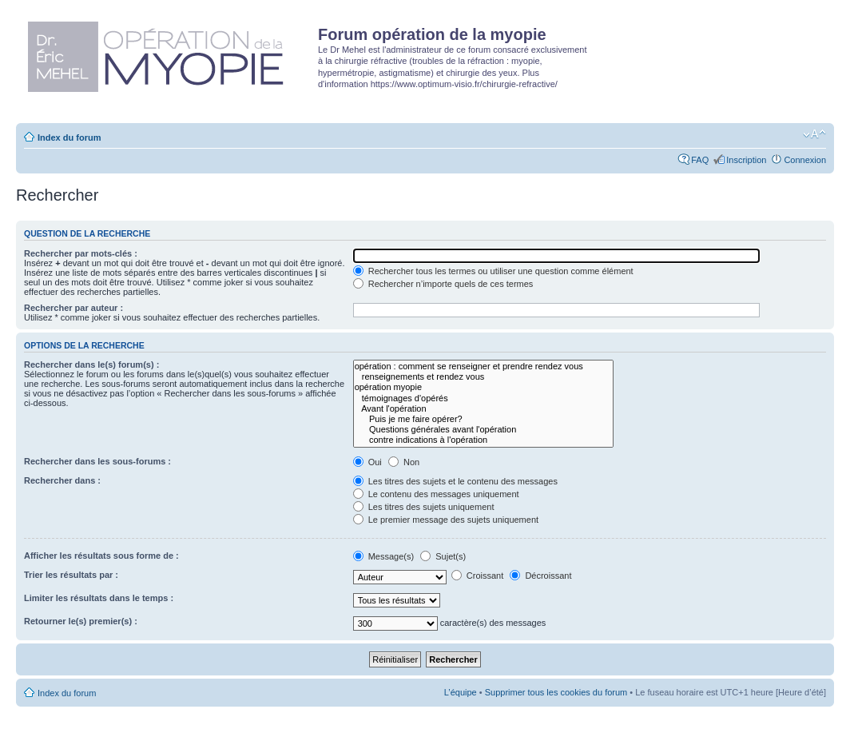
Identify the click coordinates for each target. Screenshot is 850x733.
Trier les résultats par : (71, 575)
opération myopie (483, 387)
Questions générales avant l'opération (483, 429)
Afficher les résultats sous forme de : (101, 555)
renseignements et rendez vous (483, 377)
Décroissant (540, 575)
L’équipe (460, 692)
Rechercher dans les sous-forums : (97, 461)
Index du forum (69, 137)
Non (403, 462)
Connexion (805, 160)
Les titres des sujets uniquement (424, 507)
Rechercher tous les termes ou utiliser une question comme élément (493, 271)
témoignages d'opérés (483, 398)
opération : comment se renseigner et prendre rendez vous (483, 366)
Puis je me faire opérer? (483, 419)
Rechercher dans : (62, 480)
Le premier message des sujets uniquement (445, 519)
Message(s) (385, 556)
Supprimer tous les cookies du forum (556, 692)
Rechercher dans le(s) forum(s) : (91, 364)
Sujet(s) (443, 556)
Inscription (746, 160)
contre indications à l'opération (483, 440)
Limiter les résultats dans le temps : (98, 598)
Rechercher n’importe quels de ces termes (443, 284)
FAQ (700, 160)
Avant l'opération (483, 409)
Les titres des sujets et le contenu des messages (455, 481)
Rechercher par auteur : (73, 308)
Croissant (477, 575)
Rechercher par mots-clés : (80, 253)
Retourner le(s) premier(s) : (80, 621)
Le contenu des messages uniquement (436, 494)
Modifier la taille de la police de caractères (814, 134)
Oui (367, 462)
